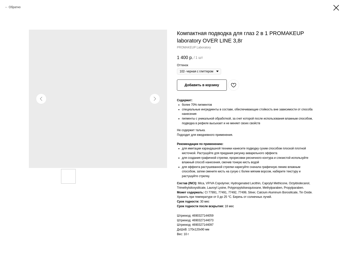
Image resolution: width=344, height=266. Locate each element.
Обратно (14, 7)
